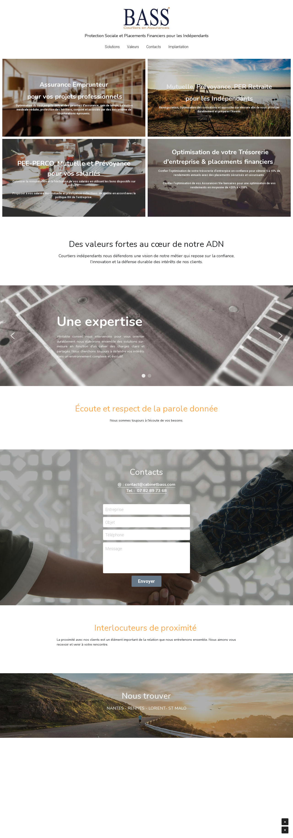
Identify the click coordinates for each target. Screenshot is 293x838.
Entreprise (114, 509)
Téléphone (114, 535)
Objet (110, 522)
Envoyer (146, 581)
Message (113, 548)
